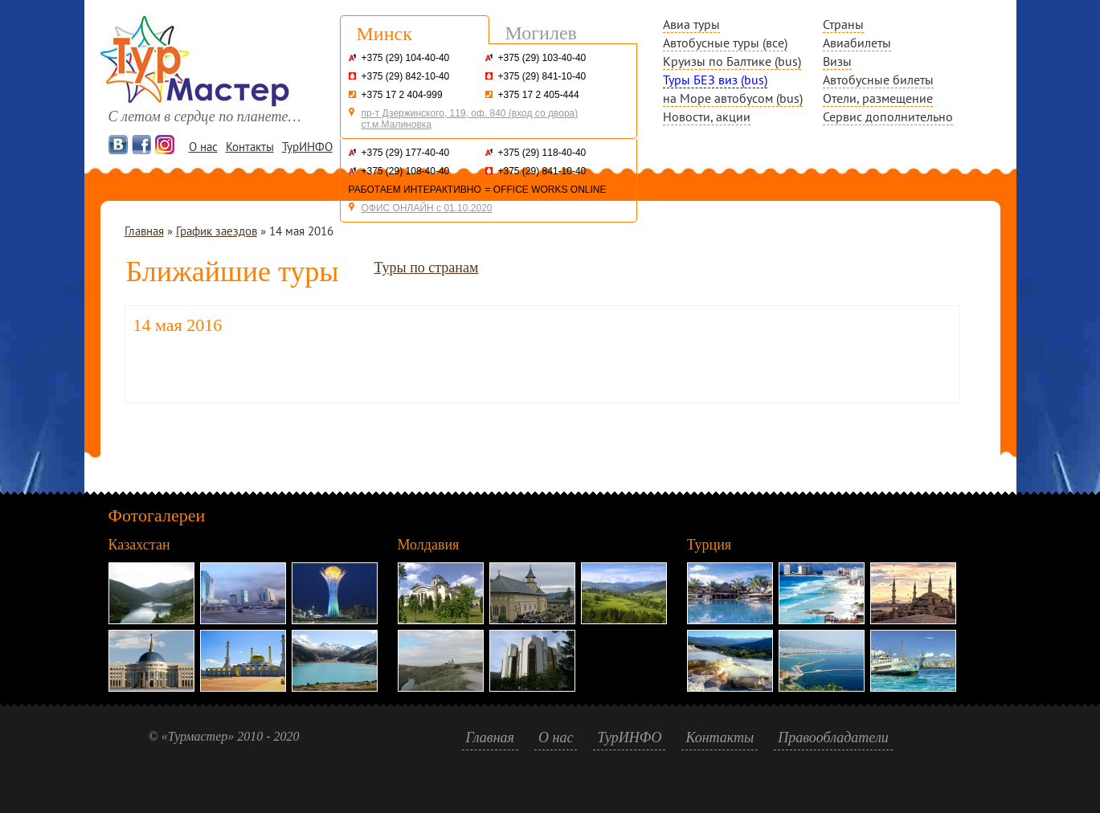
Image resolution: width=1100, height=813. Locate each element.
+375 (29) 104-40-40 (406, 57)
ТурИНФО (307, 146)
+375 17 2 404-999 (402, 94)
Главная (144, 231)
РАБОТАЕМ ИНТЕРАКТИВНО (415, 189)
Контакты (250, 146)
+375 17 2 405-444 (538, 94)
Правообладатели (833, 737)
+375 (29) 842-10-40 (406, 76)
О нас (203, 146)
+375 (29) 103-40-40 (542, 57)
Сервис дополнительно (888, 116)
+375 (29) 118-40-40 (542, 152)
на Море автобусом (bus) (733, 98)
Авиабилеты (857, 43)
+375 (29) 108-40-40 (406, 171)
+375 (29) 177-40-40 (406, 152)
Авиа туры (691, 24)
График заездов (216, 231)
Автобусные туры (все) (725, 43)
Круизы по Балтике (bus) (732, 61)
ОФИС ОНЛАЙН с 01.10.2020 (427, 208)
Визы (837, 61)
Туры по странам (426, 267)
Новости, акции (706, 116)
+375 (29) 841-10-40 (542, 76)
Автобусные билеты (878, 79)
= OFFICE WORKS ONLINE (546, 189)
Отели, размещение (878, 98)
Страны (843, 24)
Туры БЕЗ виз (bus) (715, 79)
